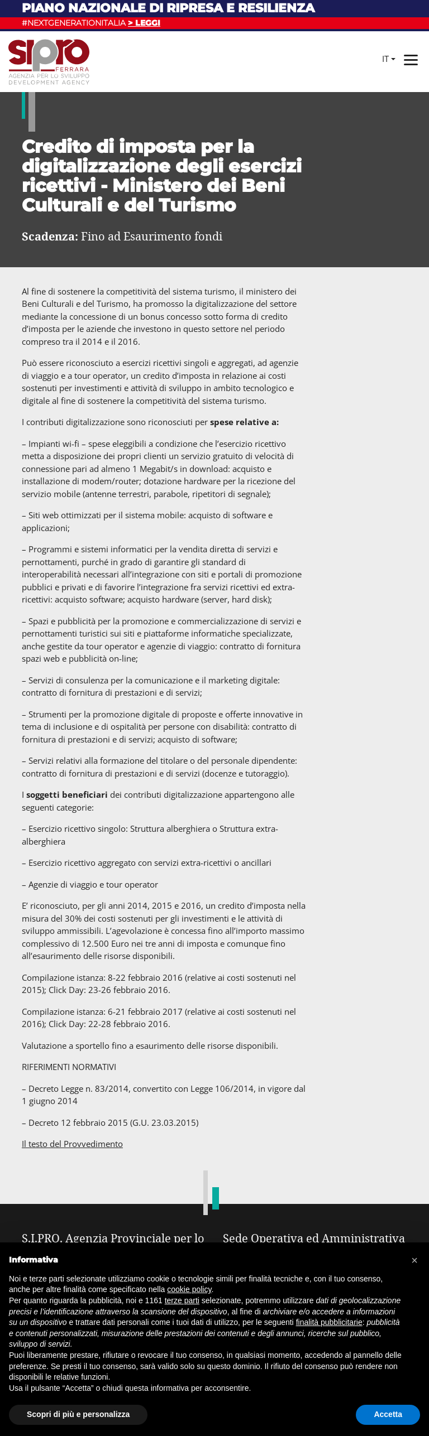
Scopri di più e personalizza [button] (78, 1414)
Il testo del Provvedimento (72, 1143)
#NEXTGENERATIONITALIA (91, 23)
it (385, 58)
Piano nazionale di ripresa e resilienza (168, 8)
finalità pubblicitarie (329, 1322)
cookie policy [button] (189, 1289)
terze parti (182, 1300)
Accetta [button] (388, 1414)
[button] (414, 1260)
